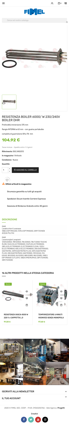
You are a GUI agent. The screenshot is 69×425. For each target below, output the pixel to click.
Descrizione (9, 219)
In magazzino (7, 156)
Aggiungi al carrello (25, 170)
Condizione (7, 160)
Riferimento (7, 151)
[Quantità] (5, 170)
